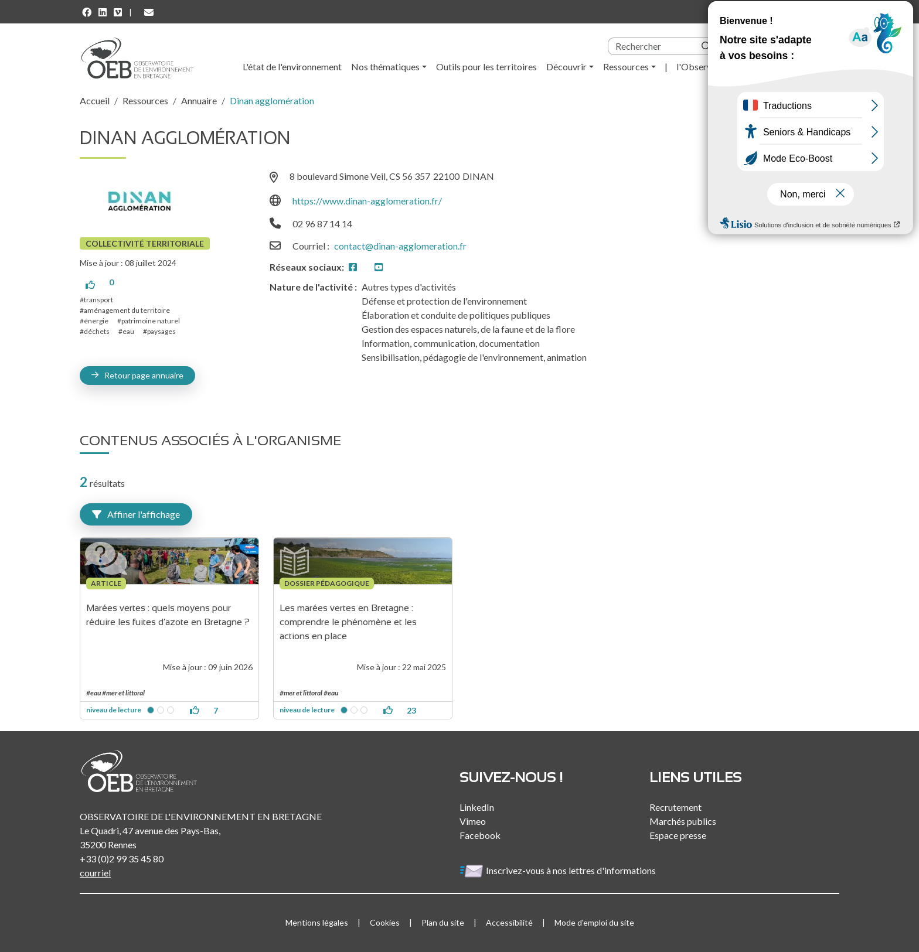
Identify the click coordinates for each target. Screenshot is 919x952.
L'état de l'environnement (292, 66)
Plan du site (442, 922)
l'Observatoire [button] (706, 66)
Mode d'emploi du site (594, 922)
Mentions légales (316, 922)
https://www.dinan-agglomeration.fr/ (367, 200)
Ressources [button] (626, 66)
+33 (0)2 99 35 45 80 (122, 858)
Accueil (95, 100)
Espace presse (677, 835)
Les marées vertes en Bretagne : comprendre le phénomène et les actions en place (349, 622)
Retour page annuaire (143, 375)
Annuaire (199, 100)
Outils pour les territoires (486, 66)
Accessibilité (509, 922)
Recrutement (675, 807)
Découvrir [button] (566, 66)
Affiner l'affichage (136, 514)
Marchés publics (682, 821)
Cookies (385, 922)
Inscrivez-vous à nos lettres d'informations (559, 870)
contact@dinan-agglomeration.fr (400, 245)
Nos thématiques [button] (385, 66)
